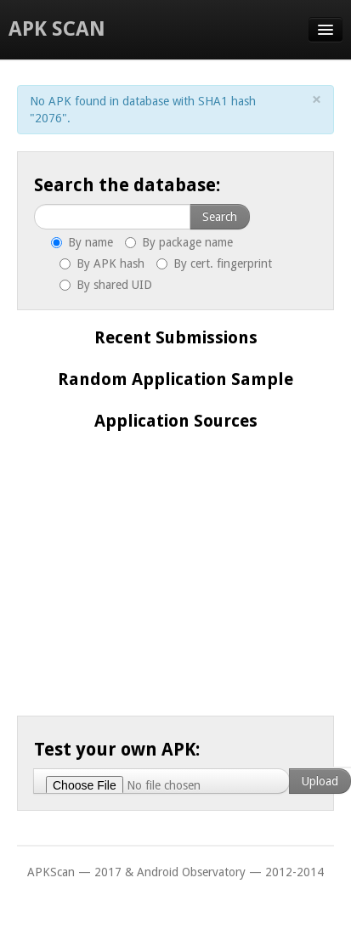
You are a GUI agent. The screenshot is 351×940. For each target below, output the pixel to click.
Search (219, 217)
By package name (179, 242)
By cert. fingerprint (214, 263)
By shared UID (105, 285)
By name (82, 242)
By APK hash (101, 263)
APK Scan (56, 29)
